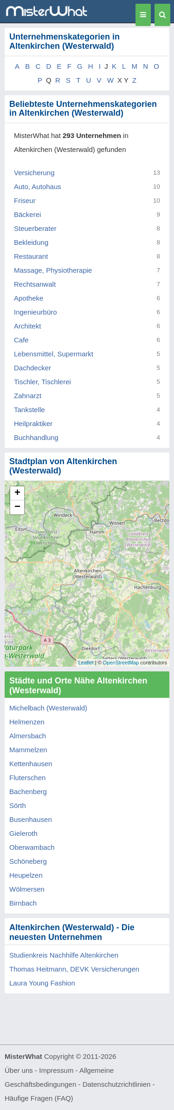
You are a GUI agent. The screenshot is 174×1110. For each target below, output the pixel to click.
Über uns (19, 1070)
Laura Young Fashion (42, 983)
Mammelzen (28, 750)
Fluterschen (27, 778)
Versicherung (34, 173)
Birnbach (23, 903)
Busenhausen (30, 819)
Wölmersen (27, 889)
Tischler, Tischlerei (42, 382)
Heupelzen (26, 875)
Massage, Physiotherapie (53, 270)
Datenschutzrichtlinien (117, 1084)
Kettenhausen (30, 764)
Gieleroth (23, 833)
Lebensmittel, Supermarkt (53, 354)
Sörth (17, 805)
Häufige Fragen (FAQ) (39, 1098)
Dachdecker (32, 368)
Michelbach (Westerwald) (48, 708)
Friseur (25, 200)
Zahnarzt (27, 396)
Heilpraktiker (33, 423)
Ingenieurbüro (35, 312)
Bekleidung (31, 242)
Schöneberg (28, 861)
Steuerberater (35, 228)
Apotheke (28, 298)
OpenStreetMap (121, 662)
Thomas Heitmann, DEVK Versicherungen (74, 969)
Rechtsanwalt (35, 284)
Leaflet (86, 662)
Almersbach (27, 736)
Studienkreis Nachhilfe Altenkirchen (63, 955)
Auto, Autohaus (37, 186)
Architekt (27, 326)
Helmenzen (27, 722)
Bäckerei (27, 214)
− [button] (17, 507)
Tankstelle (29, 410)
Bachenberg (28, 791)
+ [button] (17, 493)
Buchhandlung (36, 437)
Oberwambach (32, 847)
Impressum (56, 1070)
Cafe (21, 340)
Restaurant (31, 256)
